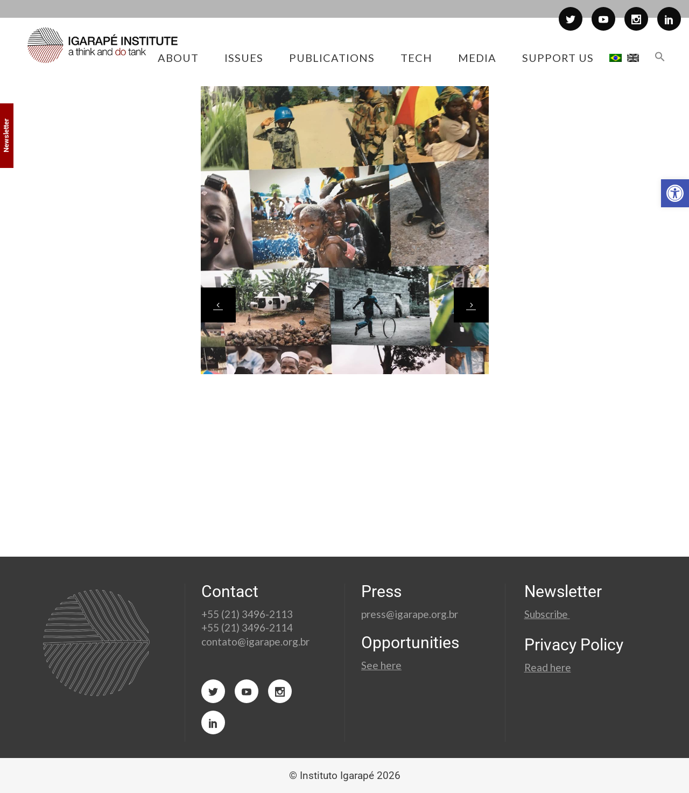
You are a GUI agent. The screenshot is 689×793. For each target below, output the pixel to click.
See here (381, 665)
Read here (547, 667)
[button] (675, 193)
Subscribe (547, 614)
